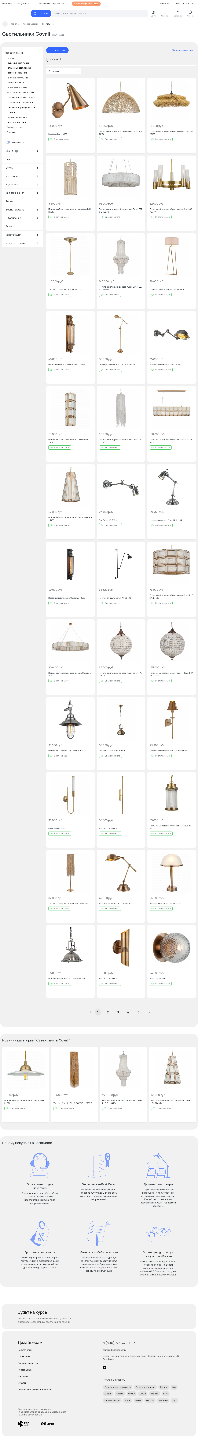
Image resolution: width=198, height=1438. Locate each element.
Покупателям (25, 1349)
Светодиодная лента (145, 1387)
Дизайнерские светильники (20, 102)
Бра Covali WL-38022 (57, 828)
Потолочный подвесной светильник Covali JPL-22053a (171, 1101)
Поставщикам (25, 1369)
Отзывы (22, 1382)
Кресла (119, 1393)
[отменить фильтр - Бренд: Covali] (50, 50)
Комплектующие (14, 127)
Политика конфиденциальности (35, 1389)
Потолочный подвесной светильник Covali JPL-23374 (171, 441)
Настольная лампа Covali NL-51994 (166, 520)
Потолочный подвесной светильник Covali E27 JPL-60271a (120, 210)
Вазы (165, 1393)
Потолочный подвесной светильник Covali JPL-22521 (120, 441)
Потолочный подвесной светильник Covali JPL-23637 (120, 674)
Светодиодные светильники (118, 1387)
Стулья (131, 1393)
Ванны (138, 1400)
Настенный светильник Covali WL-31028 (66, 364)
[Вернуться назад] (5, 24)
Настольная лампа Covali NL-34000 (166, 903)
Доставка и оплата (28, 1363)
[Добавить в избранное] (90, 82)
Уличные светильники (17, 117)
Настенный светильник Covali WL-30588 (66, 598)
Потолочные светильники (19, 68)
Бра (174, 1387)
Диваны (108, 1393)
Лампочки (11, 132)
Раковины (163, 1400)
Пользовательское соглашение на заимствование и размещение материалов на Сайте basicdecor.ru (42, 1412)
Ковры (127, 1400)
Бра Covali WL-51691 (108, 520)
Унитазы (150, 1400)
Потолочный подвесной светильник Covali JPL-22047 (70, 441)
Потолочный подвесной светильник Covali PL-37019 (24, 1101)
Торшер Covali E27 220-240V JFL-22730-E (72, 1103)
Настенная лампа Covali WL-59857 (165, 364)
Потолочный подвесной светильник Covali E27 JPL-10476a (120, 288)
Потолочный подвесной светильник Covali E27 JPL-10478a (122, 1101)
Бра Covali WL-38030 (57, 134)
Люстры (10, 58)
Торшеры (11, 112)
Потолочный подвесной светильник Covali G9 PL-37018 (171, 210)
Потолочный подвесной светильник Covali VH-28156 (120, 132)
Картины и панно (112, 1400)
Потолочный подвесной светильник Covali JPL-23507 (70, 674)
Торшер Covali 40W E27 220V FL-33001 (167, 289)
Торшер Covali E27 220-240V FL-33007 (66, 289)
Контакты (23, 1376)
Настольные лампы (15, 82)
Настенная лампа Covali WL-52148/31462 (169, 750)
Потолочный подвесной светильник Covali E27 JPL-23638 (171, 674)
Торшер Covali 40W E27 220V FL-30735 (117, 364)
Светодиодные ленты (17, 122)
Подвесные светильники (18, 63)
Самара (164, 3)
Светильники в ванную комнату (21, 97)
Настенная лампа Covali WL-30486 (115, 598)
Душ (175, 1400)
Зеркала (154, 1393)
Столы (143, 1393)
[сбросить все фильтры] (181, 50)
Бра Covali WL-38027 (159, 978)
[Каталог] (41, 13)
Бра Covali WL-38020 (108, 828)
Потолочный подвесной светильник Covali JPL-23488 (70, 518)
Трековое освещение (17, 72)
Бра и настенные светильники (20, 92)
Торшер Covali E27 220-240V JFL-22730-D (68, 903)
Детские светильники (17, 87)
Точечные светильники (17, 77)
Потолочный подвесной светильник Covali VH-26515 (69, 210)
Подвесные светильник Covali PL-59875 (66, 978)
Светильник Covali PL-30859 (112, 750)
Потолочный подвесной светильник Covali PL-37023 (171, 827)
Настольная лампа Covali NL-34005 (115, 903)
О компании (7, 3)
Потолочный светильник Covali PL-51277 (67, 750)
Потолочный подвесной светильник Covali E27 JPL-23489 (171, 596)
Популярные (64, 71)
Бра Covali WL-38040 (108, 978)
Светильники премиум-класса (21, 107)
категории (53, 59)
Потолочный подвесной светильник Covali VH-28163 (171, 132)
